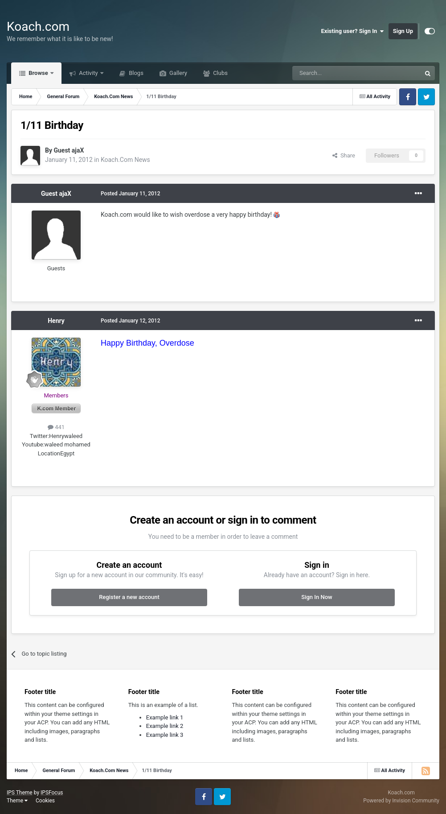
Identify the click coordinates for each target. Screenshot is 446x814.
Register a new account (129, 597)
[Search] (335, 73)
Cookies (45, 800)
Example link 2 (165, 726)
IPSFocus (52, 792)
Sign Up (403, 31)
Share (343, 155)
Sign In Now (316, 597)
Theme (17, 800)
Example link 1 (165, 717)
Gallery (177, 73)
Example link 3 (165, 734)
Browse (38, 73)
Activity (88, 73)
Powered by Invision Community (401, 800)
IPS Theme (20, 792)
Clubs (220, 73)
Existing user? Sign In (352, 31)
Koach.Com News (125, 159)
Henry (56, 320)
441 (56, 427)
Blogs (135, 73)
